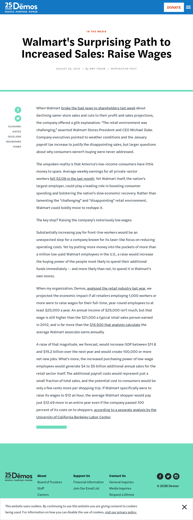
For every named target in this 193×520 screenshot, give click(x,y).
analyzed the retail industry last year (116, 288)
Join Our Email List (86, 488)
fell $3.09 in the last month (72, 178)
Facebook (160, 476)
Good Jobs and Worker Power (13, 141)
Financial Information (88, 482)
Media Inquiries (120, 488)
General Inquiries (121, 482)
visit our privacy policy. (121, 512)
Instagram (176, 476)
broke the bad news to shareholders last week (98, 107)
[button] (18, 110)
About (41, 475)
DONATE (174, 7)
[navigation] (188, 7)
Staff (40, 488)
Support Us (81, 475)
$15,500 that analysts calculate (115, 324)
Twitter (168, 476)
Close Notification (175, 509)
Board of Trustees (49, 482)
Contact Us (117, 475)
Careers (43, 494)
